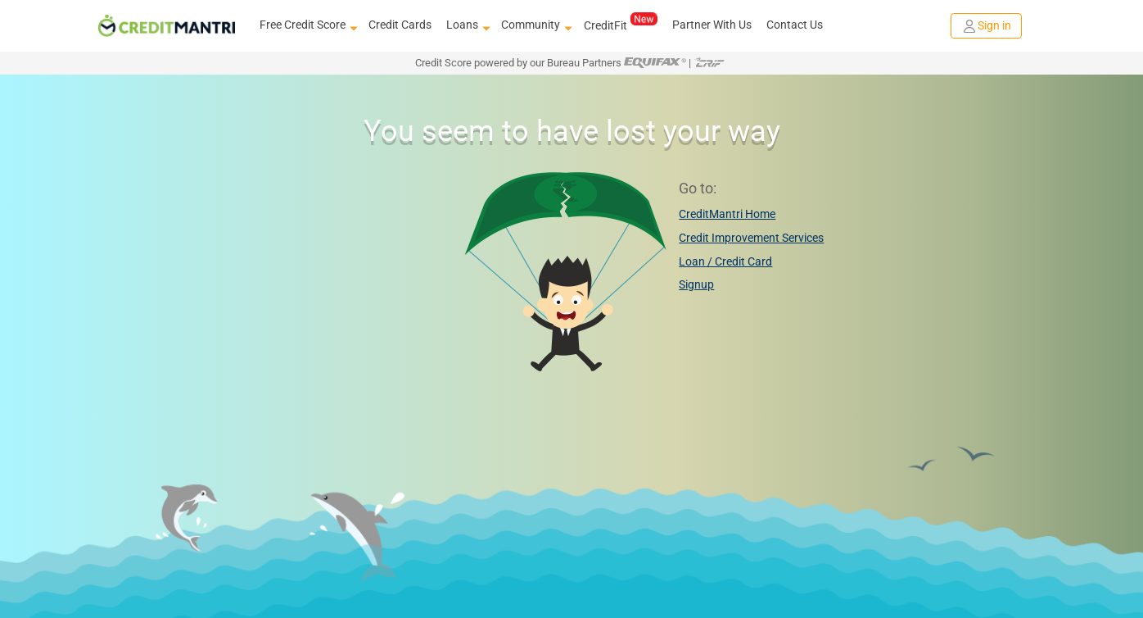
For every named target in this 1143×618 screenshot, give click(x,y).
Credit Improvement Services (751, 237)
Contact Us (794, 24)
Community (534, 25)
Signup (696, 284)
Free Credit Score (307, 25)
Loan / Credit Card (725, 261)
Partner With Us (712, 24)
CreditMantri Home (727, 213)
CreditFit (620, 24)
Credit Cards (399, 24)
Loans (466, 25)
